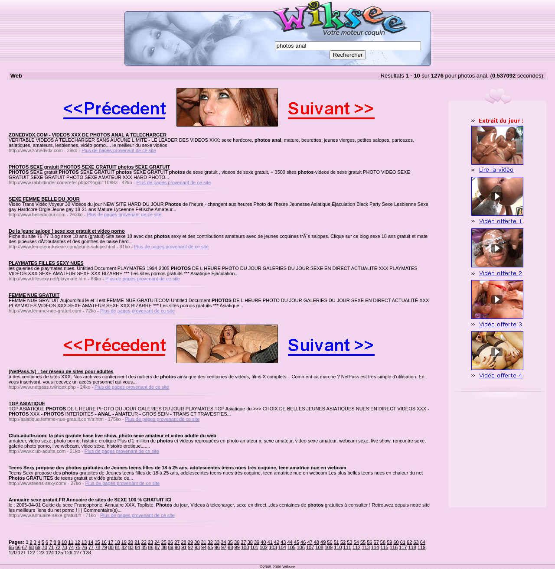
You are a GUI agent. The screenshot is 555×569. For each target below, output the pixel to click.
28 (183, 542)
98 (230, 547)
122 (31, 552)
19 (124, 542)
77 (91, 547)
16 (104, 542)
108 (319, 547)
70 (44, 547)
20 (130, 542)
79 (104, 547)
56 (369, 542)
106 (300, 547)
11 (70, 542)
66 (17, 547)
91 (183, 547)
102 (264, 547)
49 (323, 542)
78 (97, 547)
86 (150, 547)
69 (37, 547)
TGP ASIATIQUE (27, 403)
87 (157, 547)
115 (384, 547)
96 (217, 547)
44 (289, 542)
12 (77, 542)
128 (87, 552)
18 (117, 542)
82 (124, 547)
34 (223, 542)
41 (270, 542)
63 (415, 542)
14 (90, 542)
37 (243, 542)
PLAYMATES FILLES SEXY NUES (46, 263)
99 (237, 547)
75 (77, 547)
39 (256, 542)
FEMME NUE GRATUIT (34, 295)
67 (24, 547)
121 (22, 552)
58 (382, 542)
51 (336, 542)
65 (11, 547)
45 (296, 542)
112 (356, 547)
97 (223, 547)
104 (282, 547)
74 (71, 547)
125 (59, 552)
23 (150, 542)
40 (263, 542)
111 (347, 547)
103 (273, 547)
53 (349, 542)
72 (57, 547)
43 (283, 542)
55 (363, 542)
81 (117, 547)
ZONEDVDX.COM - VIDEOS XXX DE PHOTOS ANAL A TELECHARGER (87, 134)
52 (343, 542)
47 (309, 542)
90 (177, 547)
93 (197, 547)
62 (409, 542)
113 (365, 547)
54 (356, 542)
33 (216, 542)
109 (329, 547)
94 (203, 547)
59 (389, 542)
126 (68, 552)
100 (245, 547)
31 (203, 542)
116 (394, 547)
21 (137, 542)
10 (64, 542)
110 (338, 547)
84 (137, 547)
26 (170, 542)
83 (131, 547)
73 (64, 547)
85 (144, 547)
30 (196, 542)
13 (84, 542)
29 (190, 542)
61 (402, 542)
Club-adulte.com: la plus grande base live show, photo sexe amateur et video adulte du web (112, 435)
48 (316, 542)
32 (210, 542)
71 (51, 547)
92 (190, 547)
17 (110, 542)
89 (170, 547)
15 (97, 542)
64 (422, 542)
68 (31, 547)
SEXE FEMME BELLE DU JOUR (44, 199)
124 (50, 552)
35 (230, 542)
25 (163, 542)
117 (403, 547)
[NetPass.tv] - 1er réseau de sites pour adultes (61, 371)
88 (163, 547)
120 (12, 552)
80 (111, 547)
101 (254, 547)
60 (395, 542)
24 (157, 542)
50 (329, 542)
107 (310, 547)
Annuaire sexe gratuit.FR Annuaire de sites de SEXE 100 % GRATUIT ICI (90, 499)
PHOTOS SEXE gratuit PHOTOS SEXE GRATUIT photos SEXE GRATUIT (89, 166)
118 (412, 547)
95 (210, 547)
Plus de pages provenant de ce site (119, 150)
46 (303, 542)
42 (276, 542)
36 (236, 542)
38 (250, 542)
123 (40, 552)
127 (78, 552)
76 (84, 547)
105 (291, 547)
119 (421, 547)
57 (376, 542)
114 (375, 547)
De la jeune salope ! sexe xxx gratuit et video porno (67, 231)
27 (177, 542)
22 (144, 542)
